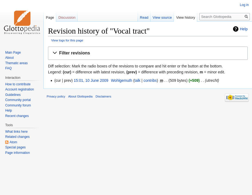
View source (162, 17)
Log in (244, 5)
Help (244, 29)
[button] (148, 53)
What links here (16, 132)
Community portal (18, 100)
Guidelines (13, 95)
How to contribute (17, 84)
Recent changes (17, 116)
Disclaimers (103, 96)
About (9, 58)
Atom (13, 142)
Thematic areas (16, 63)
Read (144, 17)
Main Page (13, 52)
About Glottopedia (80, 96)
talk (138, 80)
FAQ (8, 68)
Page (50, 17)
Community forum (18, 105)
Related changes (17, 137)
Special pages (15, 147)
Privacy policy (56, 96)
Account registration (19, 89)
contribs (150, 80)
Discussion (66, 17)
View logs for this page (67, 40)
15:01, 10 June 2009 (91, 80)
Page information (17, 153)
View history (185, 17)
